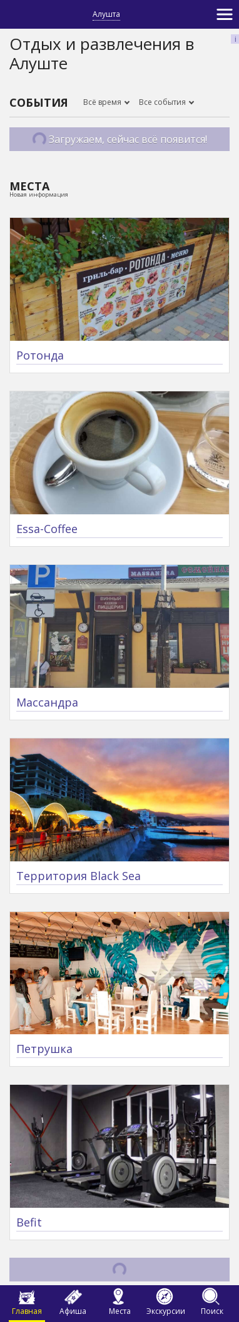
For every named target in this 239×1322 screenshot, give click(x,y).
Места (29, 186)
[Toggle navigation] (224, 14)
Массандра (47, 702)
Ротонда (40, 355)
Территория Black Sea (78, 875)
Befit (29, 1222)
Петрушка (44, 1048)
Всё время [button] (103, 102)
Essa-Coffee (47, 528)
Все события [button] (163, 102)
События (38, 102)
